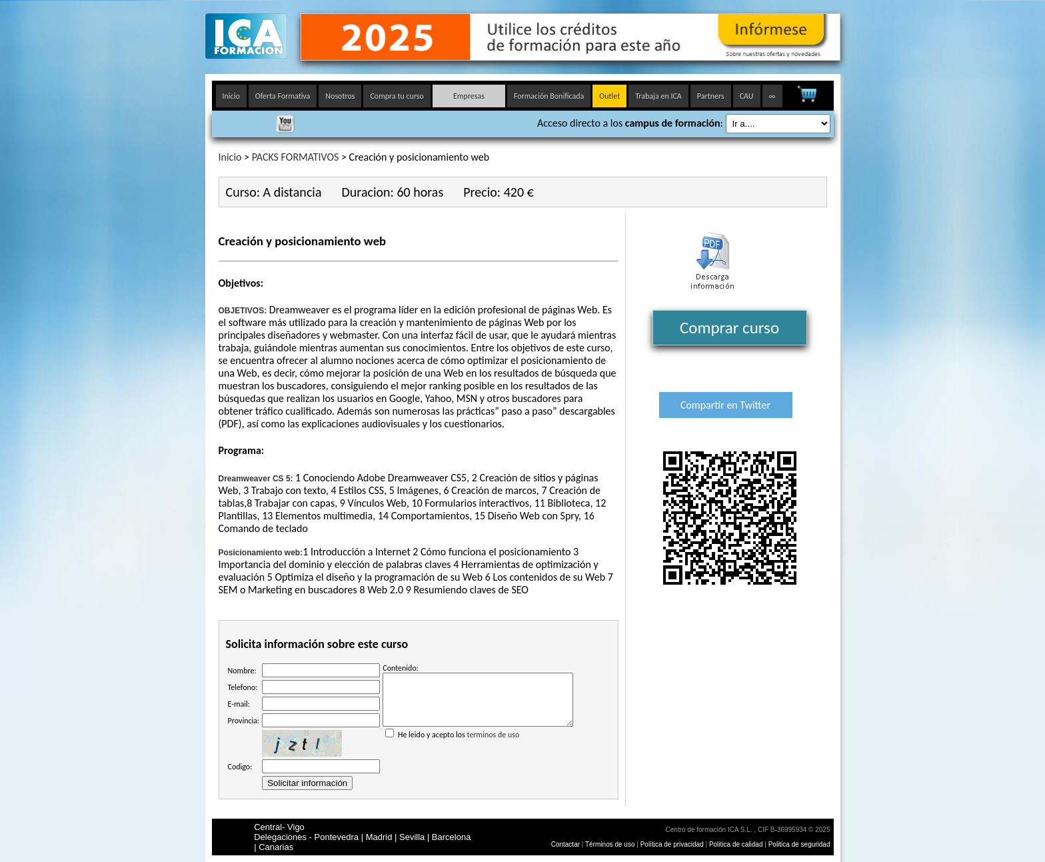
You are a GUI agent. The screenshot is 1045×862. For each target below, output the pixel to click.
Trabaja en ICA (658, 96)
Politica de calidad (736, 844)
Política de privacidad (673, 844)
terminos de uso (493, 744)
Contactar (565, 844)
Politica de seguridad (799, 844)
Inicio (231, 96)
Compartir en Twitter (725, 405)
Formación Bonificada (549, 96)
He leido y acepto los (478, 739)
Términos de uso (609, 844)
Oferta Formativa (283, 96)
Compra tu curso (396, 96)
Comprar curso (729, 327)
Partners (710, 96)
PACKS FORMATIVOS (295, 157)
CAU (747, 96)
